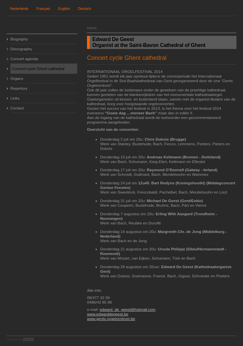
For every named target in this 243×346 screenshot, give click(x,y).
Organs (17, 78)
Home (92, 28)
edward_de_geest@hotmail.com (128, 309)
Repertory (19, 88)
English (64, 9)
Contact (17, 108)
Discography (21, 49)
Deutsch (84, 9)
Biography (19, 39)
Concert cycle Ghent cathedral (38, 68)
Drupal (28, 339)
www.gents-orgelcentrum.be (111, 318)
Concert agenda (24, 59)
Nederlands (19, 9)
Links (15, 98)
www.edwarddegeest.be (107, 314)
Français (43, 9)
